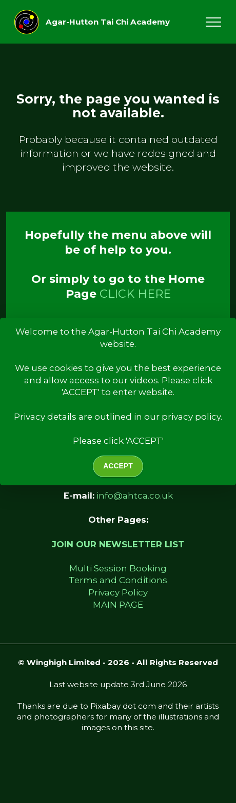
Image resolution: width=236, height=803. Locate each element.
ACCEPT (118, 466)
